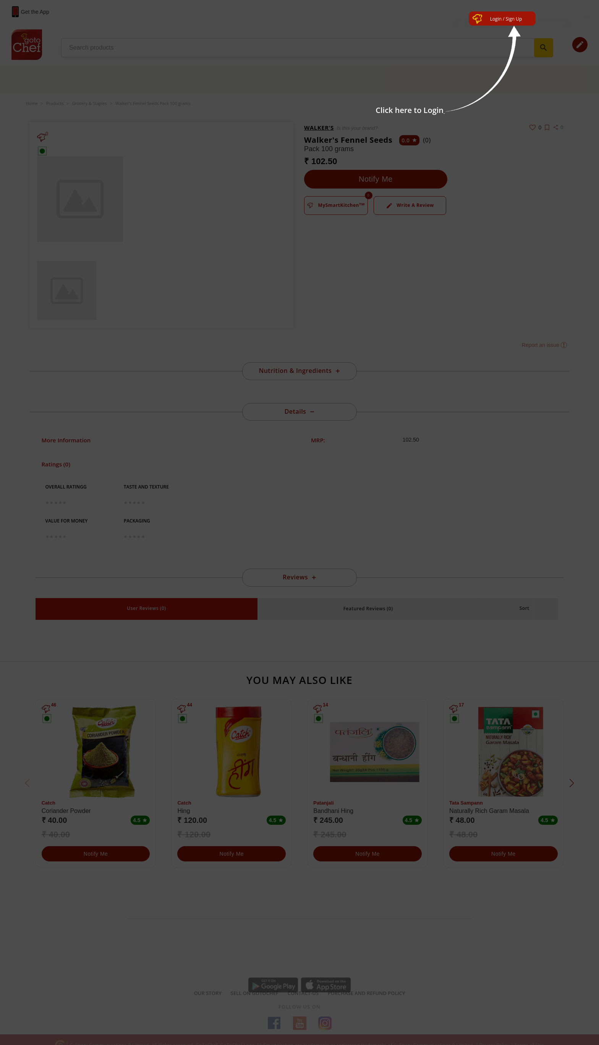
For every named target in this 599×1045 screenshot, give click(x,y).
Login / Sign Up (506, 19)
